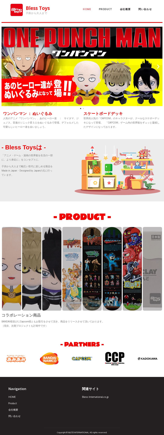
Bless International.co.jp (95, 396)
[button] (80, 108)
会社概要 (125, 9)
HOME (87, 9)
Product (105, 9)
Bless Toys (38, 8)
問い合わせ (145, 9)
